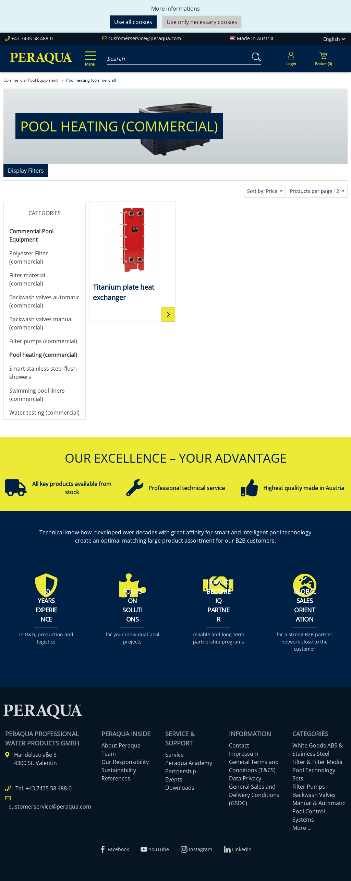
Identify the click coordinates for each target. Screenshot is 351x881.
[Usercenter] (291, 58)
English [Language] (334, 39)
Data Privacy (245, 778)
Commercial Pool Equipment (31, 235)
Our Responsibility (125, 762)
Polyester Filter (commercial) (28, 257)
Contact (239, 745)
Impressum (243, 753)
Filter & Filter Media (317, 762)
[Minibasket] (323, 58)
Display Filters (26, 170)
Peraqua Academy (188, 763)
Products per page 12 (315, 191)
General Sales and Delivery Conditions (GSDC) (254, 795)
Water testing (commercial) (44, 412)
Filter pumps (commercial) (43, 341)
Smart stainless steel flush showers (43, 373)
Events (173, 779)
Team (108, 753)
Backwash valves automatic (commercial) (44, 301)
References (115, 778)
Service (174, 754)
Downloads (179, 787)
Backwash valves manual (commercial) (41, 323)
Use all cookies (133, 22)
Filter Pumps (308, 786)
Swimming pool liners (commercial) (37, 395)
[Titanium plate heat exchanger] (132, 254)
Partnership (180, 771)
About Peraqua (121, 745)
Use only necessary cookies (202, 22)
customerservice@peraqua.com (144, 38)
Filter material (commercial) (27, 279)
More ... (302, 828)
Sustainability (118, 770)
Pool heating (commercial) (43, 355)
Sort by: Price (263, 191)
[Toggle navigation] (89, 54)
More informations (175, 8)
